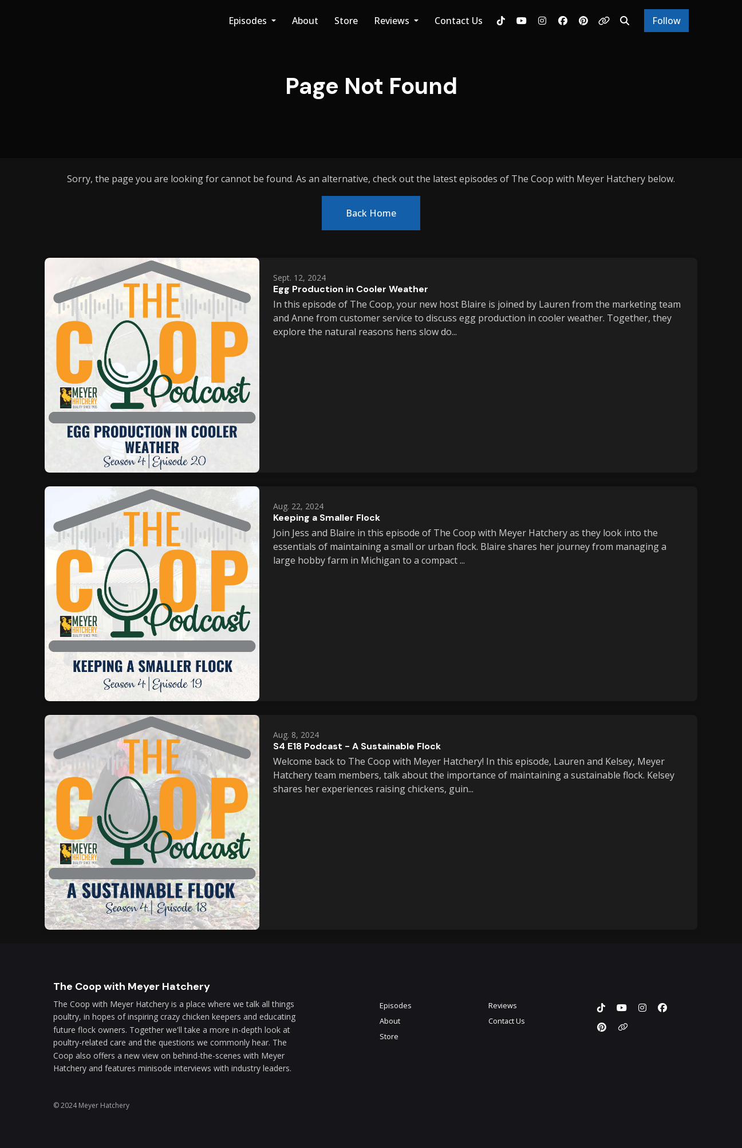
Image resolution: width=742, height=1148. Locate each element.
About (305, 20)
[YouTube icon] (622, 1007)
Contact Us (459, 20)
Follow (666, 20)
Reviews (393, 20)
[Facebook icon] (662, 1007)
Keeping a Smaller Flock (326, 518)
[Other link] (604, 20)
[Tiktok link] (501, 20)
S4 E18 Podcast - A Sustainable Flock (357, 746)
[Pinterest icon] (601, 1027)
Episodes (248, 20)
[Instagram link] (542, 20)
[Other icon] (624, 1027)
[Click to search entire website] (624, 20)
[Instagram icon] (642, 1007)
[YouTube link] (521, 20)
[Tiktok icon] (601, 1007)
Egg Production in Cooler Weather (350, 289)
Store (346, 20)
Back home (371, 213)
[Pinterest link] (583, 20)
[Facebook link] (562, 20)
